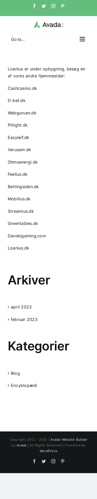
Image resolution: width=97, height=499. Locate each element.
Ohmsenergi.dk (23, 162)
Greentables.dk (23, 223)
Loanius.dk (18, 248)
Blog (15, 373)
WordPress (48, 451)
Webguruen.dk (22, 112)
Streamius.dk (21, 211)
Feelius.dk (17, 174)
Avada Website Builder (68, 439)
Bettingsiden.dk (23, 186)
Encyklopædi (24, 385)
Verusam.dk (19, 149)
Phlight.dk (18, 125)
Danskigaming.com (27, 235)
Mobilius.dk (19, 198)
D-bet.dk (17, 100)
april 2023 (21, 307)
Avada (21, 445)
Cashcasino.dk (22, 88)
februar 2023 (24, 319)
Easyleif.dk (18, 137)
